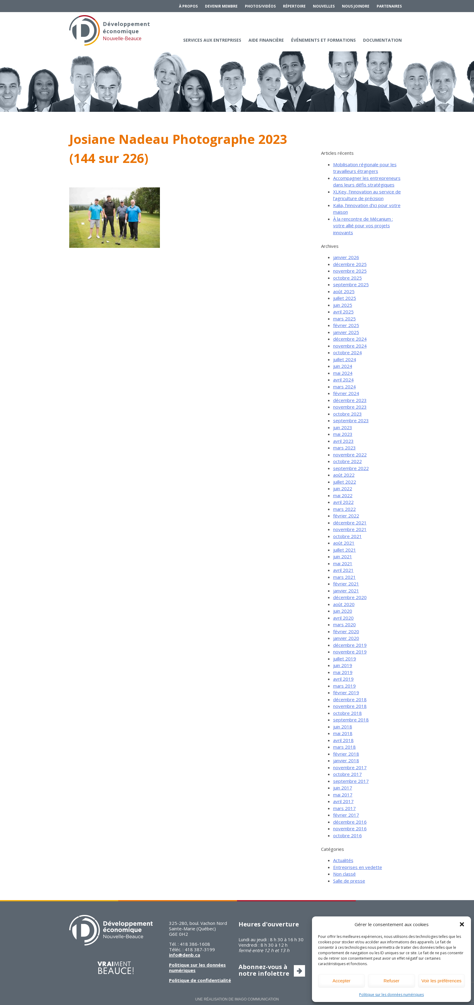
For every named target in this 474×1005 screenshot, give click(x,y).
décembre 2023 (350, 400)
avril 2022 (343, 502)
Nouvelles (324, 6)
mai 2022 (342, 495)
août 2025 (344, 291)
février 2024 (346, 393)
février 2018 (346, 754)
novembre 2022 (350, 455)
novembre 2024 (350, 346)
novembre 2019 (350, 652)
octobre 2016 (347, 835)
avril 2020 (343, 618)
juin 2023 (342, 427)
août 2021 (344, 543)
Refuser (392, 980)
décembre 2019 (350, 645)
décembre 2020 (350, 597)
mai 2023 (342, 434)
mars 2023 (344, 448)
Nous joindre (355, 6)
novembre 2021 (350, 529)
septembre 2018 (351, 720)
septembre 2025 (351, 284)
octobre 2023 (347, 414)
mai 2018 (342, 733)
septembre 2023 (351, 420)
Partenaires (389, 6)
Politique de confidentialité (200, 980)
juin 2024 (342, 366)
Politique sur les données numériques (391, 994)
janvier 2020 (346, 638)
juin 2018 (342, 727)
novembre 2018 (350, 706)
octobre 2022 (347, 461)
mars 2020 (344, 624)
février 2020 (346, 631)
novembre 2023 (350, 407)
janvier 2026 (346, 257)
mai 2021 (342, 563)
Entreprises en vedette (357, 867)
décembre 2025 (350, 264)
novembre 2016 (350, 828)
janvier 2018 (346, 760)
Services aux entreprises (212, 40)
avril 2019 (343, 679)
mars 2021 (344, 577)
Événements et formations (323, 40)
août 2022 (344, 475)
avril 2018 (343, 740)
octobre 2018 (347, 713)
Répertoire (294, 6)
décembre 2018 (350, 699)
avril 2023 (343, 441)
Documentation (382, 40)
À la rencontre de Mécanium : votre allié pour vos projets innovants (363, 225)
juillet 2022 (344, 482)
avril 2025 (343, 312)
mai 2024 (342, 373)
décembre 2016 (350, 822)
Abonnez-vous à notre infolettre (264, 970)
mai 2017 (342, 795)
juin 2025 (342, 305)
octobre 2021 (347, 536)
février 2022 (346, 516)
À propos (188, 6)
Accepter (341, 980)
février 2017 (346, 815)
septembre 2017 (351, 781)
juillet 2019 (344, 659)
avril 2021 (343, 570)
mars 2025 (344, 319)
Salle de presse (349, 881)
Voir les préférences (441, 980)
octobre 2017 (347, 774)
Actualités (343, 860)
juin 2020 (342, 611)
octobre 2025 (347, 278)
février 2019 (346, 692)
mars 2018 (344, 747)
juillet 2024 (344, 359)
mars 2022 (344, 509)
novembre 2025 (350, 271)
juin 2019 (342, 665)
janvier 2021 (346, 591)
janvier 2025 (346, 332)
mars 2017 (344, 808)
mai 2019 (342, 672)
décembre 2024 (350, 339)
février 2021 (346, 584)
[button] (462, 924)
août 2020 (344, 604)
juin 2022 (342, 488)
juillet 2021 (344, 550)
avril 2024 (343, 380)
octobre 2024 (347, 352)
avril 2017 (343, 801)
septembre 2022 (351, 468)
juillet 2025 (344, 298)
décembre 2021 (350, 523)
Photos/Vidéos (260, 6)
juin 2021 (342, 556)
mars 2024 (344, 387)
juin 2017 (342, 788)
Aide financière (266, 40)
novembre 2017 (350, 767)
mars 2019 (344, 686)
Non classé (344, 874)
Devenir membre (221, 6)
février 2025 (346, 325)
